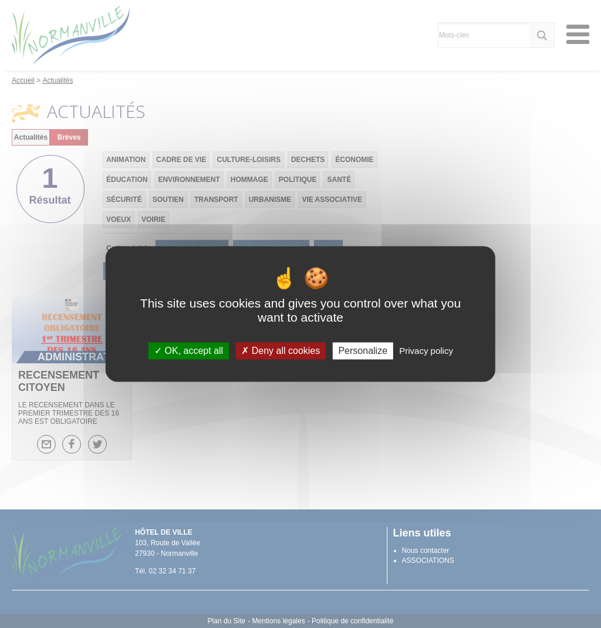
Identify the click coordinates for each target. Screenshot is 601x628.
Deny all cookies (280, 351)
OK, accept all (188, 351)
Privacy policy (426, 351)
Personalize (362, 351)
